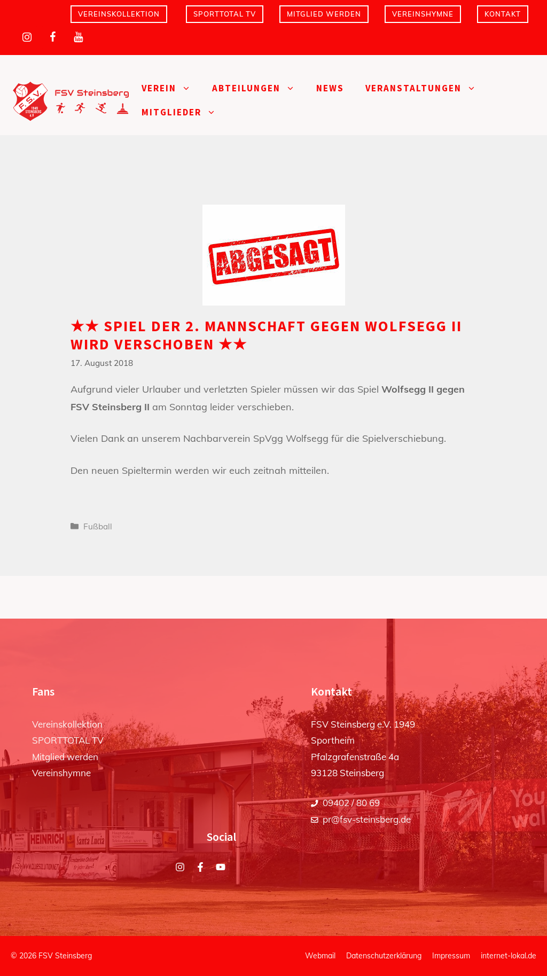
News (330, 88)
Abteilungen (259, 88)
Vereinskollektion (119, 14)
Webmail (320, 956)
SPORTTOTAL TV (224, 14)
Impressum (451, 956)
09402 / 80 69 (351, 802)
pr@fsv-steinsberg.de (367, 819)
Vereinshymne (423, 14)
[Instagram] (26, 37)
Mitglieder (184, 112)
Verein (171, 88)
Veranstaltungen (426, 88)
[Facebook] (52, 37)
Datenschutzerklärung (383, 956)
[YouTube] (78, 37)
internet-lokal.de (508, 956)
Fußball (97, 526)
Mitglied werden (324, 14)
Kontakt (503, 14)
